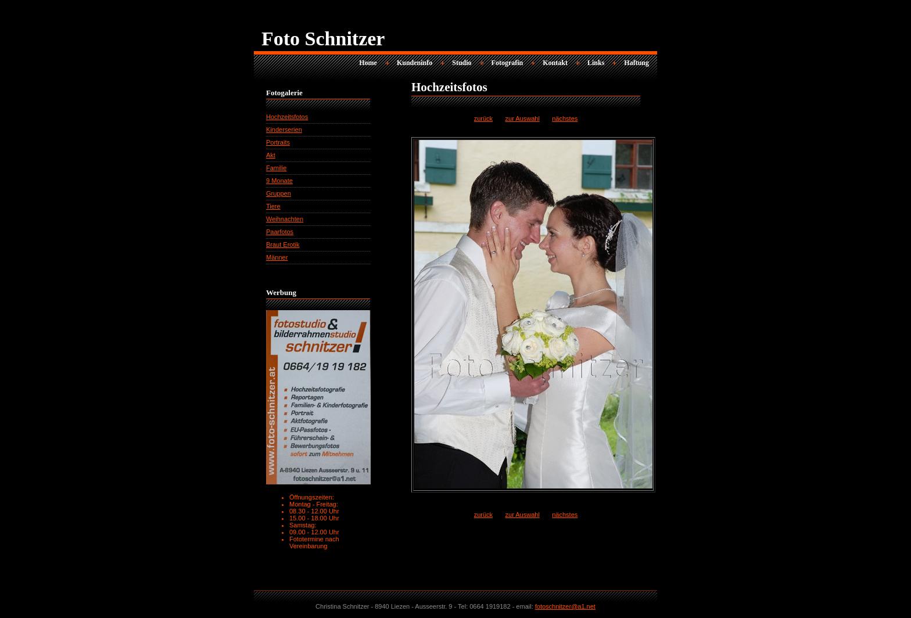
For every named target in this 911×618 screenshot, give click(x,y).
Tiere (273, 206)
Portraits (278, 142)
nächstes (565, 118)
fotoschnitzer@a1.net (565, 606)
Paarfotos (279, 231)
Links (595, 63)
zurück (483, 118)
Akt (270, 155)
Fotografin (507, 63)
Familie (276, 167)
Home (368, 63)
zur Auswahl (522, 118)
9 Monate (279, 180)
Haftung (636, 63)
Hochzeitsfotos (287, 116)
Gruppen (278, 193)
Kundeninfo (414, 63)
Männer (277, 257)
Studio (461, 63)
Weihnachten (284, 218)
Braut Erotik (282, 244)
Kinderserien (284, 129)
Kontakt (555, 63)
